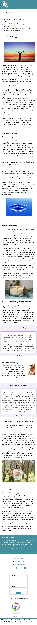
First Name (13, 582)
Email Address (14, 575)
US (22, 616)
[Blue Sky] (25, 568)
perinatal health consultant (16, 365)
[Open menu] (35, 4)
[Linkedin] (21, 568)
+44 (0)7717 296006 (19, 561)
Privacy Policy (27, 619)
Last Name (13, 586)
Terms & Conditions (18, 619)
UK (19, 616)
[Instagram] (16, 568)
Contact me (15, 542)
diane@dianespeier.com (20, 564)
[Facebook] (12, 568)
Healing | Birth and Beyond (7, 619)
